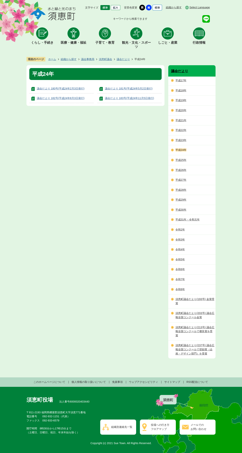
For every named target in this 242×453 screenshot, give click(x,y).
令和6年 (180, 269)
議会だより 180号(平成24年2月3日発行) (61, 88)
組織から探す (174, 7)
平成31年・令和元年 (187, 219)
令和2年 (180, 229)
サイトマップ (172, 381)
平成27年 (180, 179)
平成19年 (180, 100)
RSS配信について (197, 381)
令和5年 (180, 259)
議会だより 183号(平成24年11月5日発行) (129, 98)
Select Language (199, 7)
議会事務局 (87, 59)
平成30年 (180, 209)
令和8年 (180, 289)
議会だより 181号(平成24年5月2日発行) (129, 88)
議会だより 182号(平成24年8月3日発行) (61, 98)
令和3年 (180, 239)
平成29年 (180, 199)
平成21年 (180, 120)
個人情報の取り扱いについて (88, 381)
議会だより (123, 59)
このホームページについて (49, 381)
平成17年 (180, 80)
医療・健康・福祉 (73, 42)
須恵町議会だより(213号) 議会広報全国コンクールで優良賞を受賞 (194, 331)
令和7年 (180, 279)
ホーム (52, 59)
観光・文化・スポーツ (136, 45)
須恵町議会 (105, 59)
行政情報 (199, 42)
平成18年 (180, 90)
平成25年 (180, 159)
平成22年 (180, 130)
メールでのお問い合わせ (198, 427)
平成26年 (180, 169)
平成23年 (180, 140)
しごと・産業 (167, 42)
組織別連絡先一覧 (121, 426)
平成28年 (180, 189)
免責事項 (117, 381)
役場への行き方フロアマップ (160, 427)
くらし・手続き (42, 42)
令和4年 (180, 249)
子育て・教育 (105, 42)
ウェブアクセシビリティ (143, 381)
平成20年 (180, 110)
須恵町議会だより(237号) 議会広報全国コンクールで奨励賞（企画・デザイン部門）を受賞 (194, 349)
